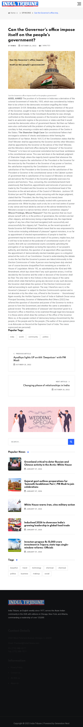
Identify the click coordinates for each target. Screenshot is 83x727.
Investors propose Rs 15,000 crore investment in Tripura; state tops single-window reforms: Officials (46, 545)
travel (25, 568)
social (47, 574)
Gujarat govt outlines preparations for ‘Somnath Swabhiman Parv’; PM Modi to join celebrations (49, 484)
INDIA (12, 337)
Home (12, 13)
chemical (49, 568)
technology (36, 568)
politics (13, 574)
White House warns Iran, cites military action (49, 505)
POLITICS (45, 337)
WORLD (21, 337)
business (24, 574)
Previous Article (22, 354)
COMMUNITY (33, 337)
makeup (36, 574)
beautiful (14, 568)
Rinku (13, 46)
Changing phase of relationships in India (46, 385)
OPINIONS (26, 13)
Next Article (63, 382)
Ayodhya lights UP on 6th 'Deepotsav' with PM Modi (39, 359)
